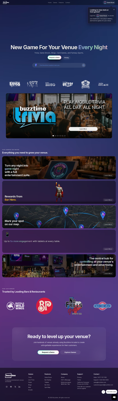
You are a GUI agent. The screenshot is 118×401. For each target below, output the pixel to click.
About (62, 377)
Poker (30, 382)
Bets (29, 387)
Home (50, 2)
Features (61, 2)
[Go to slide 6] (64, 135)
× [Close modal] (114, 9)
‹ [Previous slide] (10, 116)
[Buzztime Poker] (85, 84)
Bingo (30, 385)
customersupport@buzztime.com (103, 385)
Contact (67, 2)
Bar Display (48, 380)
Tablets (47, 382)
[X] (15, 386)
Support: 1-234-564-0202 (101, 380)
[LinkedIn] (19, 386)
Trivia (30, 377)
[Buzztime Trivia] (15, 84)
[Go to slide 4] (60, 135)
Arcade (30, 390)
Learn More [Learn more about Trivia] (83, 129)
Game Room (48, 377)
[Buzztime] (6, 2)
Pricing (66, 57)
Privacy (79, 377)
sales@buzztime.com (100, 382)
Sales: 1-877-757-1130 (100, 377)
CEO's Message (65, 380)
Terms (79, 380)
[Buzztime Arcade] (103, 84)
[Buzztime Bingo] (50, 84)
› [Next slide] (107, 116)
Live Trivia (31, 380)
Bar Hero (47, 385)
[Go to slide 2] (55, 135)
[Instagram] (6, 386)
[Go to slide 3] (58, 135)
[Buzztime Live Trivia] (32, 84)
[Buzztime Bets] (68, 84)
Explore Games (70, 352)
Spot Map (47, 387)
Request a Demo (48, 352)
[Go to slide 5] (62, 135)
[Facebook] (11, 386)
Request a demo (54, 57)
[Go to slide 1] (53, 135)
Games (55, 2)
